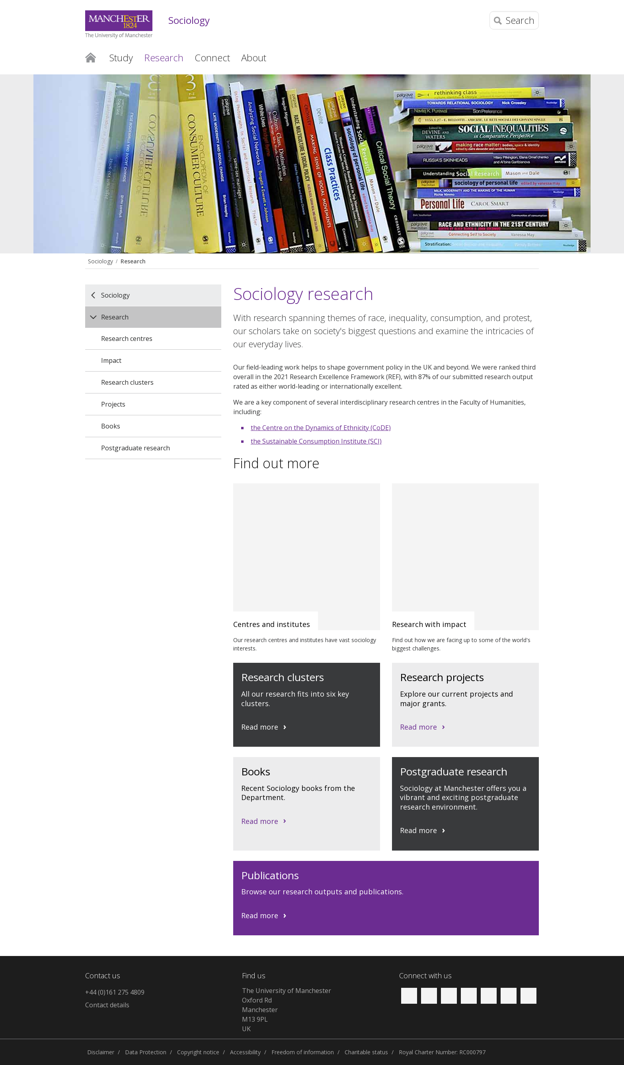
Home (90, 57)
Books (110, 426)
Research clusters (127, 382)
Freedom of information (302, 1052)
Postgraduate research (135, 448)
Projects (113, 404)
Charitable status (366, 1052)
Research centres (126, 338)
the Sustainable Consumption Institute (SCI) (316, 441)
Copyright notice (198, 1052)
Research (133, 261)
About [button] (253, 57)
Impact (111, 360)
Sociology (189, 20)
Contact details (107, 1005)
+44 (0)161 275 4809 (114, 992)
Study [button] (121, 57)
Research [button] (163, 57)
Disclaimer (100, 1052)
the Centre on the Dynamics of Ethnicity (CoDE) (321, 427)
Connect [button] (212, 57)
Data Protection (145, 1052)
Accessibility (245, 1052)
